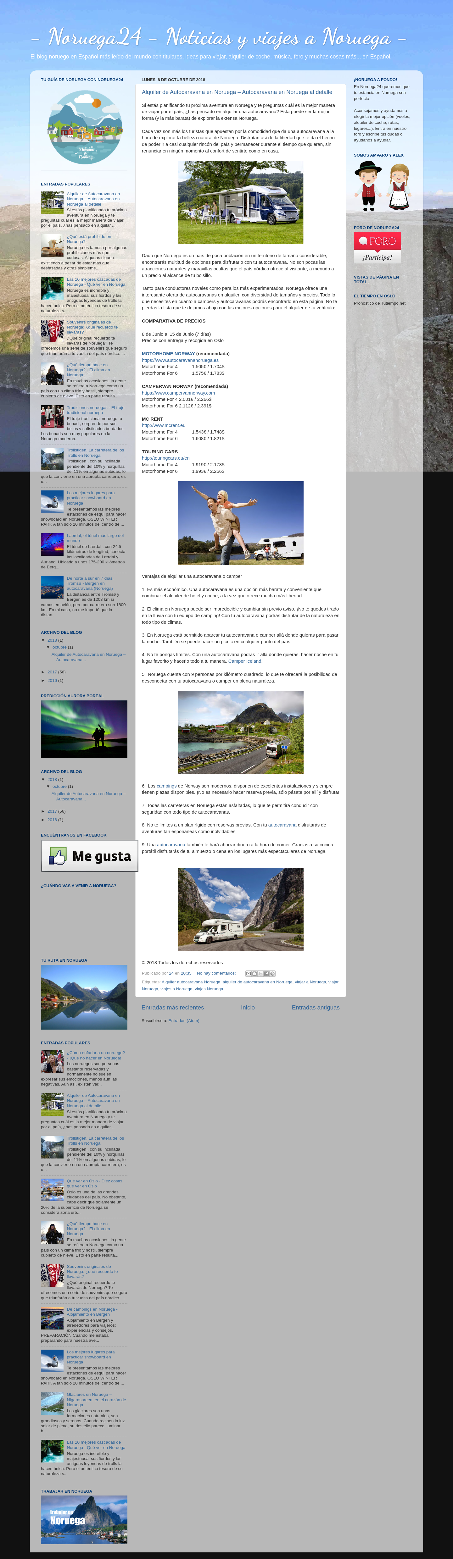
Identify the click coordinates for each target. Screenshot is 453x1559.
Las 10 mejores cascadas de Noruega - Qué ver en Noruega (96, 282)
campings (167, 785)
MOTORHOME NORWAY (168, 353)
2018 (53, 640)
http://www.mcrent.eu (164, 425)
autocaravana (282, 824)
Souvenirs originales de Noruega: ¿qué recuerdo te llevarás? (92, 327)
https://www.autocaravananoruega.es (180, 360)
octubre (60, 647)
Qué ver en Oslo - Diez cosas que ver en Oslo (94, 1183)
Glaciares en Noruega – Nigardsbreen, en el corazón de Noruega (96, 1399)
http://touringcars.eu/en (166, 458)
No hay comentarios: (217, 973)
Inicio (248, 1007)
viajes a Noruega (176, 989)
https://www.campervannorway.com (178, 392)
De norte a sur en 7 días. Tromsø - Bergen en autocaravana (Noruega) (90, 583)
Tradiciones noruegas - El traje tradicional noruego (95, 410)
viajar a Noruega (310, 982)
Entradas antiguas (316, 1007)
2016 (53, 680)
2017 (53, 672)
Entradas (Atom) (184, 1020)
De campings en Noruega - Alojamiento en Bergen (92, 1312)
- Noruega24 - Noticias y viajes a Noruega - (219, 36)
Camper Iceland (244, 661)
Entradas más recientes (173, 1007)
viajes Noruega (209, 989)
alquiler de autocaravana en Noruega (258, 982)
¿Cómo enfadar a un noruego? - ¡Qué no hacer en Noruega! (96, 1055)
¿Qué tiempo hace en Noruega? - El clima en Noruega (88, 369)
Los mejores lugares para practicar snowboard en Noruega (91, 497)
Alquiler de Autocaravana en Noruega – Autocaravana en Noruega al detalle (237, 92)
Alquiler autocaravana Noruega (191, 982)
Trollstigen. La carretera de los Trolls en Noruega (95, 452)
